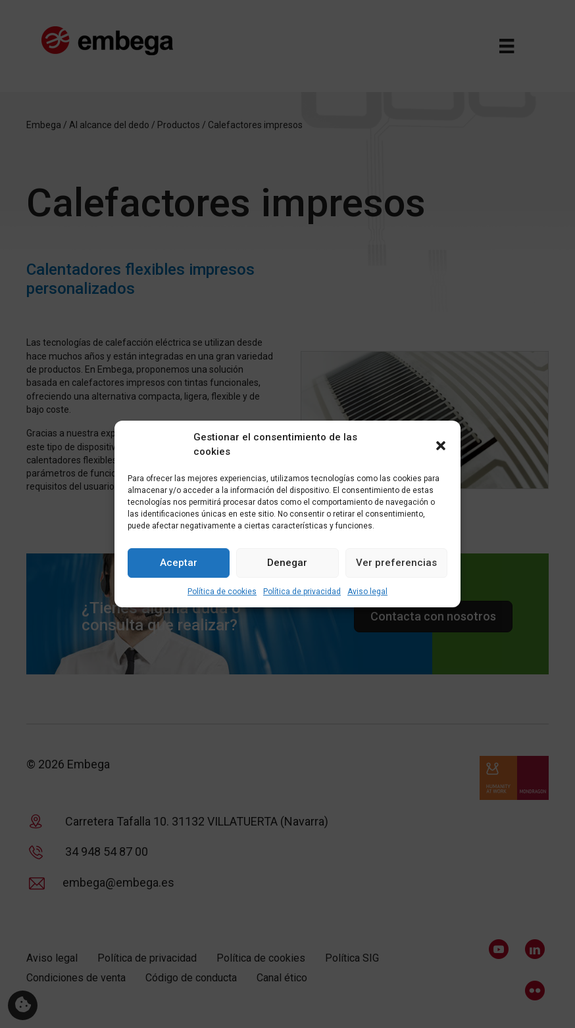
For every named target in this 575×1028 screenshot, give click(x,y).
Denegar (287, 563)
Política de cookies (222, 591)
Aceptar (178, 563)
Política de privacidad (302, 591)
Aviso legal (367, 591)
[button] (440, 445)
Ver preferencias (396, 563)
